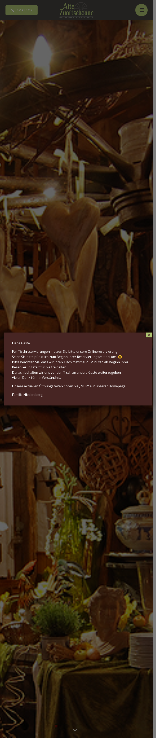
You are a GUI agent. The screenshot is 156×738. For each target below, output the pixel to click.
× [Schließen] (149, 335)
